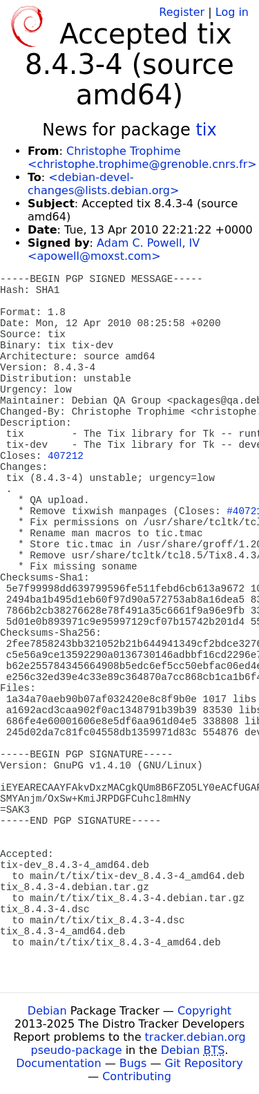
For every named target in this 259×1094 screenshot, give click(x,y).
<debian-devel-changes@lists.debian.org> (103, 184)
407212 (66, 456)
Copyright (204, 1010)
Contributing (136, 1076)
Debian (47, 1010)
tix (205, 130)
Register (181, 12)
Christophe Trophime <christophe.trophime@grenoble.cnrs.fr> (142, 157)
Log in (232, 12)
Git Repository (204, 1063)
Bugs (133, 1063)
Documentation (58, 1063)
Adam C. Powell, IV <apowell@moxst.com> (114, 249)
